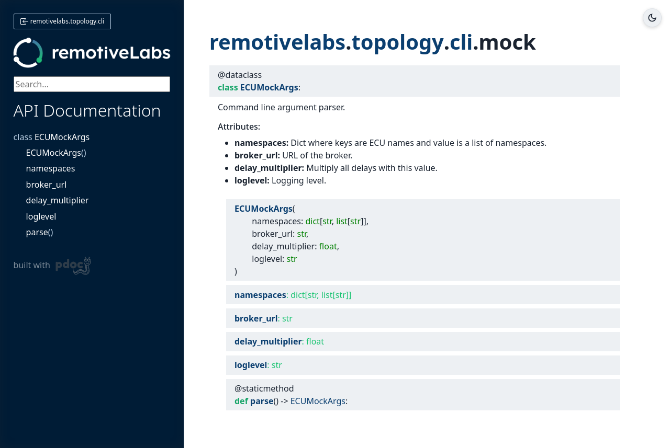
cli (463, 41)
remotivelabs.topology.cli (62, 21)
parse (37, 232)
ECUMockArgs (62, 137)
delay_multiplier (57, 200)
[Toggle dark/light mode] (652, 17)
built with (53, 266)
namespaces (50, 168)
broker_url (46, 184)
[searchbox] (92, 84)
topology (399, 41)
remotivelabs (278, 41)
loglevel (41, 216)
